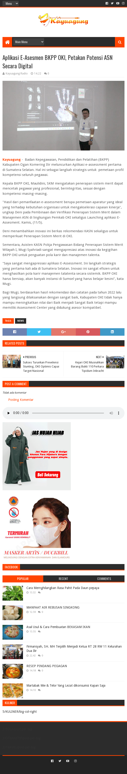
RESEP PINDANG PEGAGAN (46, 666)
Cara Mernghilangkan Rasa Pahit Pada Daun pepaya (62, 588)
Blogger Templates (82, 768)
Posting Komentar (20, 400)
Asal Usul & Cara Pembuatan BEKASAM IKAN (58, 627)
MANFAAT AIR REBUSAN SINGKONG (52, 607)
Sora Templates (56, 768)
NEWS (20, 321)
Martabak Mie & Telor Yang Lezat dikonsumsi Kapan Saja (65, 685)
